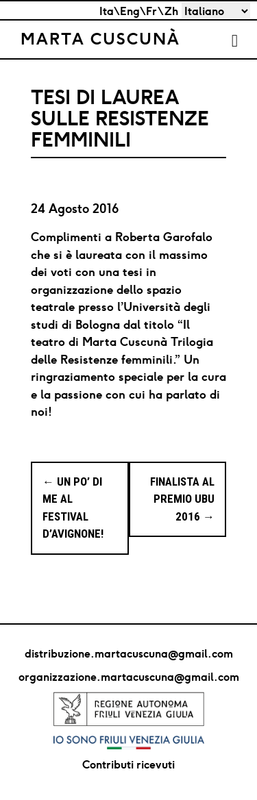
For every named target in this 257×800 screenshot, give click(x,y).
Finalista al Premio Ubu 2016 (182, 499)
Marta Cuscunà (100, 38)
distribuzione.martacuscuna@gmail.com (129, 653)
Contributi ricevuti (128, 764)
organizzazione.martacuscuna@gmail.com (129, 676)
